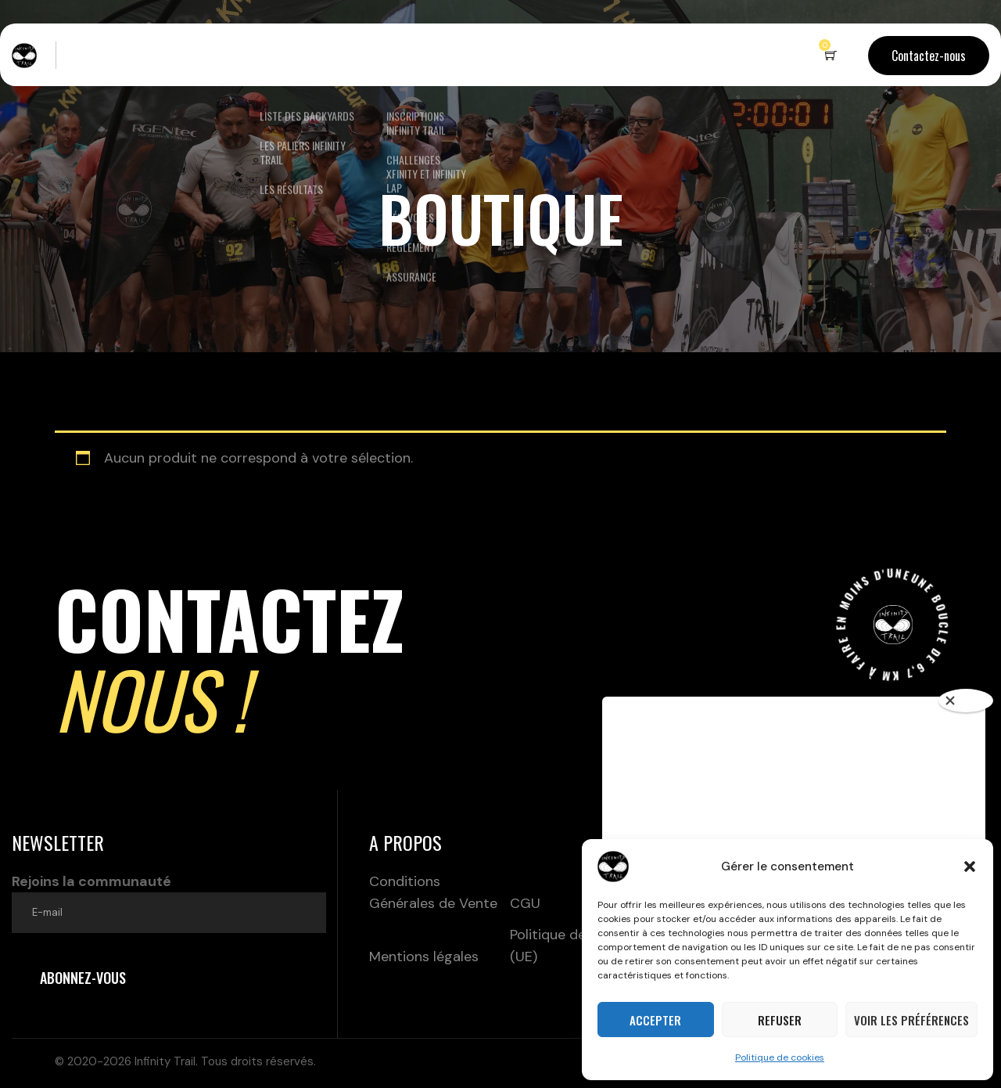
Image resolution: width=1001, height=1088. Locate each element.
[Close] (965, 700)
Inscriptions (409, 54)
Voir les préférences (911, 1020)
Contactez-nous (929, 55)
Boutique (508, 54)
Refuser (780, 1020)
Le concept (201, 54)
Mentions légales (424, 956)
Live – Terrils (111, 54)
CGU (525, 903)
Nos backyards (295, 54)
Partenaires (590, 54)
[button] (970, 866)
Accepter (655, 1020)
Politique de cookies (779, 1057)
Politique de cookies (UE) (575, 945)
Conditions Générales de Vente (433, 892)
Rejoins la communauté (169, 902)
